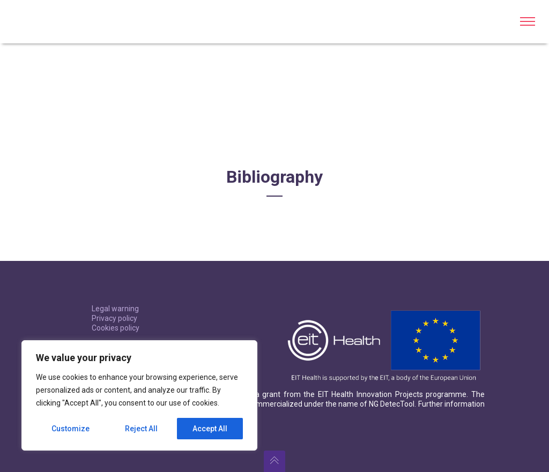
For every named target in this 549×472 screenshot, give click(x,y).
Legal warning (115, 308)
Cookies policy (115, 328)
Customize (70, 428)
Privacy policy (114, 318)
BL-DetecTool (45, 21)
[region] (139, 395)
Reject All (141, 428)
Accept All (209, 428)
